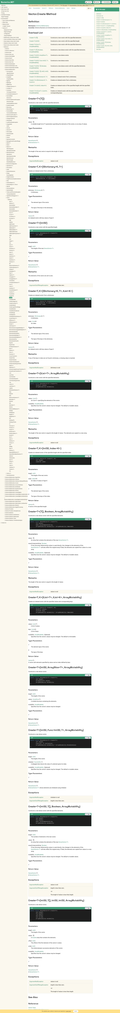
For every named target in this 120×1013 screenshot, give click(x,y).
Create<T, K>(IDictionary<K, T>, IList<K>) (106, 23)
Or (2, 424)
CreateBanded (5, 299)
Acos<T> (4, 212)
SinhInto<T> (4, 441)
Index (33, 479)
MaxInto (4, 401)
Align (3, 235)
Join (3, 373)
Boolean (44, 543)
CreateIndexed (5, 305)
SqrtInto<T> (4, 450)
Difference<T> (5, 320)
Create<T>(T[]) (100, 17)
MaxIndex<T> (5, 399)
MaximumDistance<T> (7, 397)
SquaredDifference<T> (7, 452)
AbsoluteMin (5, 209)
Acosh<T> (4, 214)
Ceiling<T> (4, 269)
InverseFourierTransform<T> (8, 371)
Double (34, 937)
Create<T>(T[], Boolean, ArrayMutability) (106, 29)
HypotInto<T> (5, 367)
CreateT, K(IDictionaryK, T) (38, 77)
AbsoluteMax (5, 205)
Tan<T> (3, 463)
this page (65, 5)
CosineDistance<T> (6, 290)
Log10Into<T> (5, 386)
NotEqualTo (4, 420)
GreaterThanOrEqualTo (7, 361)
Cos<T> (3, 284)
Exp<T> (3, 348)
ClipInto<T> (4, 275)
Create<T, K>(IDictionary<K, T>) (104, 19)
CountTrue (4, 295)
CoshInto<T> (5, 288)
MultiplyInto (4, 412)
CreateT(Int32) (34, 41)
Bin (2, 263)
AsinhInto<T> (5, 248)
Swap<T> (4, 461)
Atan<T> (4, 252)
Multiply (3, 410)
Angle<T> (4, 241)
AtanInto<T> (4, 261)
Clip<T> (3, 273)
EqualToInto (4, 344)
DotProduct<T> (5, 325)
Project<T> (4, 429)
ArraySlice (36, 699)
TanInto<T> (4, 469)
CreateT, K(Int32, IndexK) (38, 85)
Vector (30, 216)
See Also (98, 49)
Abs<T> (3, 201)
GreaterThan (4, 358)
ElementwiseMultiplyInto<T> (8, 337)
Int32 (34, 246)
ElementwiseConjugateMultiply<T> (9, 327)
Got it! (75, 1011)
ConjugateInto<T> (6, 278)
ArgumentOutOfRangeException (38, 285)
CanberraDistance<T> (6, 267)
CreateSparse (5, 314)
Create (3, 297)
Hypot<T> (4, 365)
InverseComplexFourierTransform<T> (10, 369)
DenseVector (32, 140)
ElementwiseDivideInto (7, 333)
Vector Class (32, 1007)
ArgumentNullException (36, 161)
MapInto (4, 393)
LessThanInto (5, 376)
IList (33, 321)
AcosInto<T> (5, 218)
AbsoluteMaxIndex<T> (7, 207)
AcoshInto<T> (5, 216)
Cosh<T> (4, 286)
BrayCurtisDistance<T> (7, 265)
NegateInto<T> (5, 416)
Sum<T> (4, 459)
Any (3, 243)
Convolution (4, 280)
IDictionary (38, 190)
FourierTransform (6, 356)
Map (3, 392)
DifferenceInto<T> (6, 322)
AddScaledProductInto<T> (7, 233)
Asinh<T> (4, 246)
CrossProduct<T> (6, 318)
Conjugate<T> (5, 276)
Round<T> (4, 435)
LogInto (3, 388)
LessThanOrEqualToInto (7, 380)
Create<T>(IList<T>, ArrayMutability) (105, 25)
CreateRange (5, 312)
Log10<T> (4, 384)
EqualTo (4, 342)
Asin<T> (4, 244)
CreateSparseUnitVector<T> (8, 316)
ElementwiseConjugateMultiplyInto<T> (10, 329)
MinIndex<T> (5, 405)
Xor (2, 471)
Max (3, 395)
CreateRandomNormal (7, 310)
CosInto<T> (4, 292)
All (2, 237)
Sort (3, 444)
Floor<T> (4, 352)
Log (3, 382)
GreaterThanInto (5, 359)
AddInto (3, 222)
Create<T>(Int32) (100, 21)
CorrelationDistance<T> (7, 282)
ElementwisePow (6, 339)
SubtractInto (4, 457)
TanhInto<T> (4, 467)
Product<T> (4, 427)
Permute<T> (4, 425)
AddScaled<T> (5, 228)
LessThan (4, 375)
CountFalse (4, 293)
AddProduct (4, 224)
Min (3, 403)
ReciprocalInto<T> (6, 433)
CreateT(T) (33, 37)
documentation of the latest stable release (79, 5)
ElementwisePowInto (6, 341)
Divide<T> (4, 324)
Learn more (68, 1011)
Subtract (4, 456)
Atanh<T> (4, 258)
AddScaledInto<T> (6, 229)
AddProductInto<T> (6, 226)
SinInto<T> (4, 442)
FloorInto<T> (5, 354)
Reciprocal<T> (5, 431)
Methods (3, 199)
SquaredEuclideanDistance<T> (8, 454)
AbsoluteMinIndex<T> (7, 211)
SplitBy (3, 446)
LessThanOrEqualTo (6, 378)
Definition (98, 13)
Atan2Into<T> (5, 256)
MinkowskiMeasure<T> (7, 409)
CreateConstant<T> (6, 303)
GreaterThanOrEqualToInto (8, 363)
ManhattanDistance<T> (7, 390)
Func (35, 762)
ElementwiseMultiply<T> (7, 335)
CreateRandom (5, 309)
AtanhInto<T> (5, 260)
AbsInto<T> (4, 203)
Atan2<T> (4, 254)
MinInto (3, 407)
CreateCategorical (6, 301)
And (3, 239)
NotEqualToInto (5, 422)
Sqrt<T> (3, 448)
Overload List (99, 15)
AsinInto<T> (4, 250)
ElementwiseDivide (6, 331)
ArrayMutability (39, 404)
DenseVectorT (34, 142)
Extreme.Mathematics (42, 26)
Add (3, 220)
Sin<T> (3, 437)
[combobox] (89, 8)
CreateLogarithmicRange (7, 307)
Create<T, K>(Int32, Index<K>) (103, 27)
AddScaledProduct (6, 231)
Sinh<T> (4, 439)
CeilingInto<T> (5, 271)
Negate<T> (4, 414)
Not (3, 418)
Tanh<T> (4, 465)
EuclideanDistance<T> (7, 346)
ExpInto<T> (4, 350)
